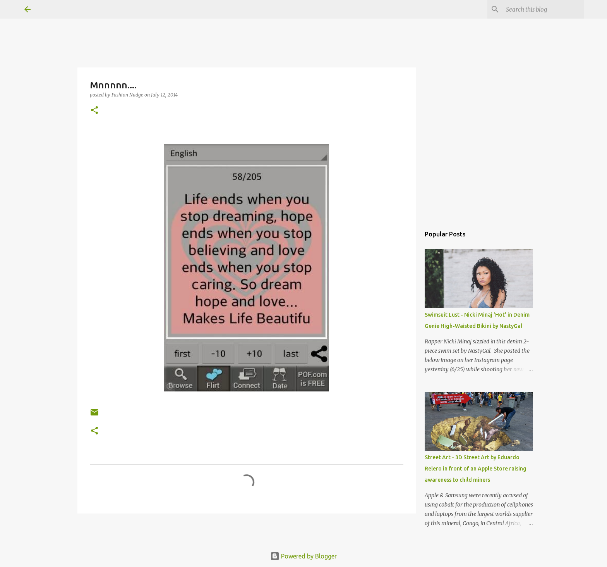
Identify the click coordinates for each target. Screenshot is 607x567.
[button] (94, 110)
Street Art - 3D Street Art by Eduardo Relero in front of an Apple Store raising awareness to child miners (475, 468)
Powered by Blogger (303, 556)
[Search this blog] (543, 9)
